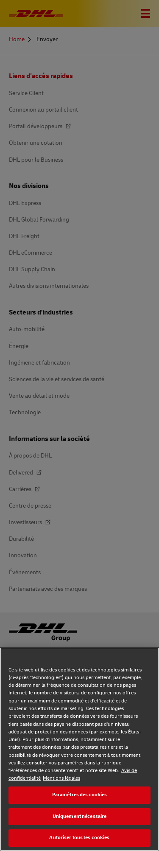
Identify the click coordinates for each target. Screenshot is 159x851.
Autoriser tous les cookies (79, 837)
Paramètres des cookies (79, 795)
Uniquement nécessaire (80, 816)
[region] (79, 749)
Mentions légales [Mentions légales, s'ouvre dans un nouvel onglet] (61, 778)
